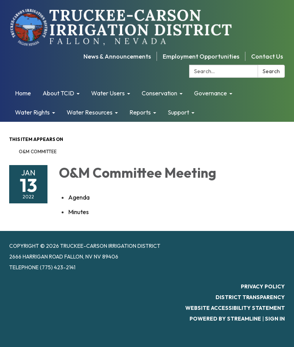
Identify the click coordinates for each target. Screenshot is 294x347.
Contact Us (267, 56)
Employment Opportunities (201, 56)
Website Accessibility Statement (235, 307)
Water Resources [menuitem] (90, 112)
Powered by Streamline (225, 318)
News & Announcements (117, 56)
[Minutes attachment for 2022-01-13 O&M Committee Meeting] (78, 212)
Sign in (275, 318)
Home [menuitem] (23, 93)
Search (271, 71)
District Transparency (250, 297)
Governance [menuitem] (210, 93)
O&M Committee (38, 151)
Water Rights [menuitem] (32, 112)
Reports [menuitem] (140, 112)
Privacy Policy (263, 286)
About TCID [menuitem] (58, 93)
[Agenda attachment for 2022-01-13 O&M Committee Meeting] (79, 197)
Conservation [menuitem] (159, 93)
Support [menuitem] (178, 112)
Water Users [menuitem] (108, 93)
